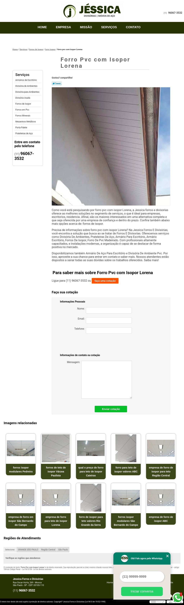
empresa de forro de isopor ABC (161, 519)
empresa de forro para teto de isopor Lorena (56, 521)
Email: (105, 320)
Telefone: (103, 330)
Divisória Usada (23, 98)
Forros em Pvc (22, 109)
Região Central (48, 549)
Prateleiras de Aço (24, 133)
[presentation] (106, 344)
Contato (133, 27)
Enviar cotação (111, 409)
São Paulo (63, 549)
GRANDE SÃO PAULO (28, 549)
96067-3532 (175, 12)
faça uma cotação (105, 280)
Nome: (104, 310)
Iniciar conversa (142, 591)
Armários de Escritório (26, 80)
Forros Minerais (23, 115)
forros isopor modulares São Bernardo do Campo (126, 521)
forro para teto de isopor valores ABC (125, 469)
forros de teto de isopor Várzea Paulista (56, 471)
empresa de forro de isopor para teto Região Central (161, 471)
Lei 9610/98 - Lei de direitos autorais (36, 569)
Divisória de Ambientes (26, 86)
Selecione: (10, 549)
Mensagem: (99, 380)
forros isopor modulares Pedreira (21, 469)
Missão (86, 27)
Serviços (109, 27)
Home (42, 27)
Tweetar (57, 83)
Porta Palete (21, 127)
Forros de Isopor (23, 104)
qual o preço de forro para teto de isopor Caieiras (91, 471)
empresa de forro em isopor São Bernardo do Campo (20, 521)
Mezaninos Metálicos (25, 121)
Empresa (63, 27)
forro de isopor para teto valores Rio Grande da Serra (91, 521)
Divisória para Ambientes (27, 92)
